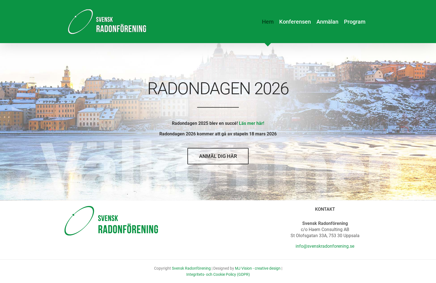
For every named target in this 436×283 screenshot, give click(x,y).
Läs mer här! (251, 123)
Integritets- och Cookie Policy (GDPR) (218, 274)
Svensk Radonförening (191, 268)
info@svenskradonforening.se (325, 246)
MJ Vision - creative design (258, 268)
